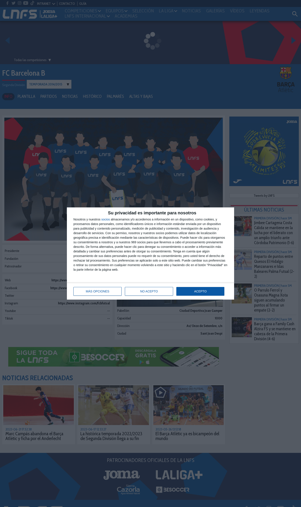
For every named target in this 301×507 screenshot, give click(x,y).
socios (105, 219)
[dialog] (150, 253)
